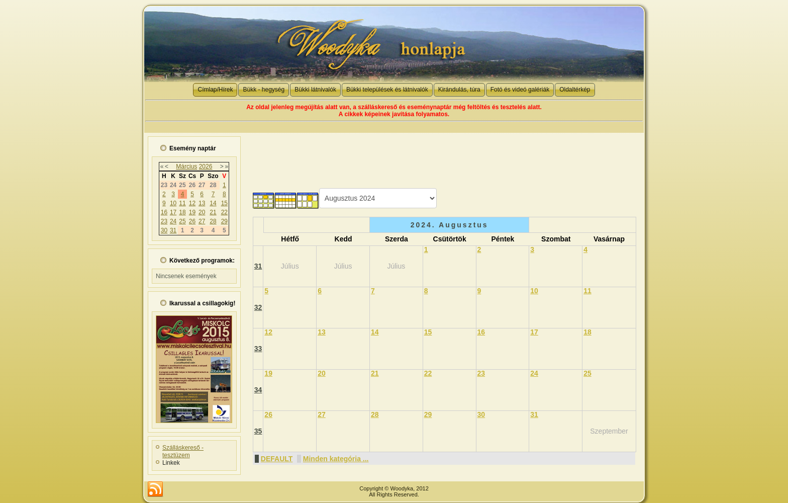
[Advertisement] (444, 155)
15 (224, 203)
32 (258, 307)
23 (164, 221)
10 (173, 203)
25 (182, 221)
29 (224, 221)
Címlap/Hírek (215, 89)
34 (258, 390)
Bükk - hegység (263, 89)
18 (182, 212)
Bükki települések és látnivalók (387, 89)
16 (164, 212)
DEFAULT (277, 459)
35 (258, 431)
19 (192, 212)
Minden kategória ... (336, 459)
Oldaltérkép (574, 89)
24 (173, 221)
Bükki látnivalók (315, 89)
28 (213, 221)
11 (182, 203)
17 (173, 212)
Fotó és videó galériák (519, 89)
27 (202, 221)
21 (213, 212)
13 (202, 203)
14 (213, 203)
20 (202, 212)
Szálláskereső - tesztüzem (183, 451)
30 (164, 230)
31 (173, 230)
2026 (206, 166)
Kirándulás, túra (459, 89)
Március (186, 166)
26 (192, 221)
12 (192, 203)
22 (224, 212)
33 (258, 349)
